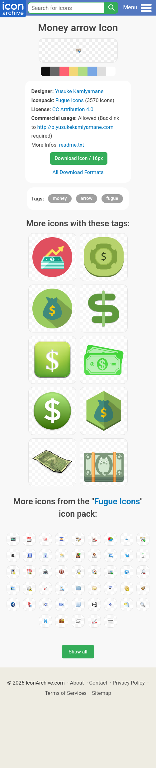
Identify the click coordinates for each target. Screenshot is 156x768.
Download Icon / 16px (78, 158)
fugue (112, 198)
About (77, 683)
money (60, 198)
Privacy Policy (129, 683)
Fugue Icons (69, 100)
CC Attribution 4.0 (72, 109)
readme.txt (71, 145)
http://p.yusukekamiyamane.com (75, 127)
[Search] (111, 8)
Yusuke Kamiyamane (79, 91)
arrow (86, 198)
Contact (98, 683)
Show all (78, 652)
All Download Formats (78, 172)
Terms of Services (66, 693)
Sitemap (101, 693)
